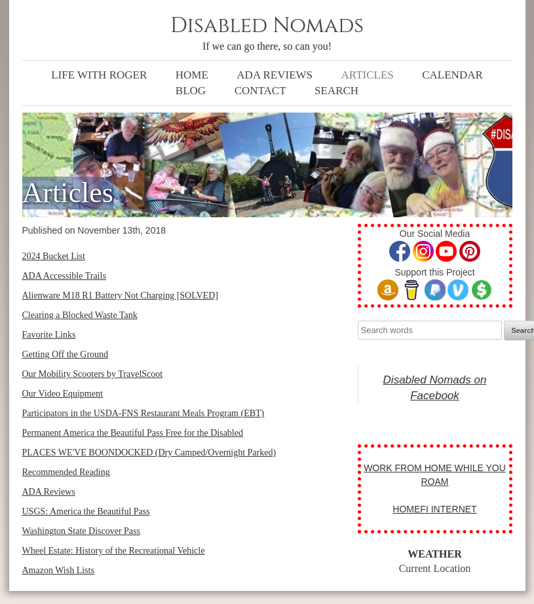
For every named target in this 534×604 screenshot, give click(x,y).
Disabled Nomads (267, 26)
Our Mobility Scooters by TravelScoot (92, 374)
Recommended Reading (66, 472)
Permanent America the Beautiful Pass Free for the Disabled (132, 433)
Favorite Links (49, 335)
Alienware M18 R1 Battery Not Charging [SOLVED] (120, 295)
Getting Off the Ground (65, 354)
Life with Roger (99, 75)
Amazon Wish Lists (58, 570)
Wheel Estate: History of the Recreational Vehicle (113, 551)
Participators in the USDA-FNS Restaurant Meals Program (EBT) (143, 413)
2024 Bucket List (53, 256)
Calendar (452, 75)
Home (192, 75)
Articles (367, 75)
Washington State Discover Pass (81, 531)
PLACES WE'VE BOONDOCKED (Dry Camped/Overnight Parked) (149, 452)
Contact (260, 90)
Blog (191, 90)
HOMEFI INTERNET (434, 509)
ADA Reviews (275, 75)
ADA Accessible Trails (64, 276)
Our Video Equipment (62, 394)
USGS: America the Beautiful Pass (86, 511)
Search (336, 90)
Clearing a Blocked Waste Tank (80, 315)
